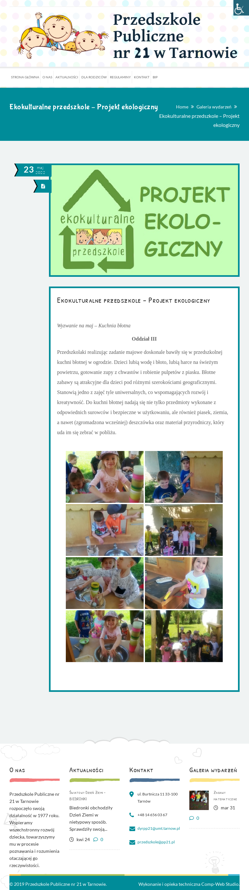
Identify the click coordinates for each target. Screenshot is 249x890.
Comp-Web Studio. (220, 884)
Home (182, 106)
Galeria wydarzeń (213, 106)
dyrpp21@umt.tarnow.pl (158, 828)
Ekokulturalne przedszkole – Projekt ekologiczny (133, 300)
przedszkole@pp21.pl (156, 841)
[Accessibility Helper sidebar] (241, 8)
